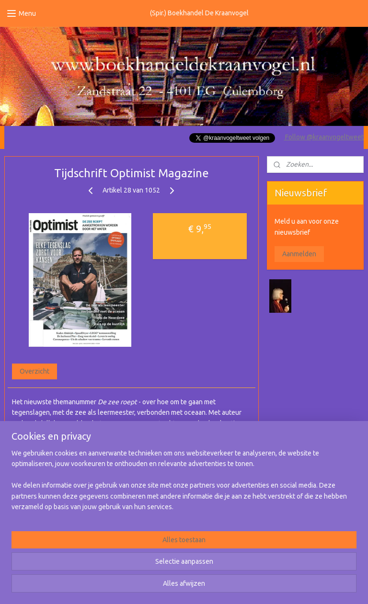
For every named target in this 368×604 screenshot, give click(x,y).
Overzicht (34, 371)
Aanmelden (299, 254)
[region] (121, 555)
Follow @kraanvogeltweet (324, 137)
